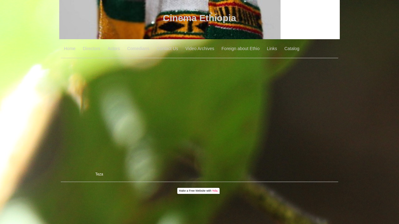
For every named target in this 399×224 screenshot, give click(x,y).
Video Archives (199, 48)
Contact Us (167, 48)
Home (69, 48)
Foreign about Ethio (241, 48)
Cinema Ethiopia (199, 18)
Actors (114, 48)
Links (272, 48)
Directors (91, 48)
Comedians (138, 48)
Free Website (197, 190)
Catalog (291, 48)
